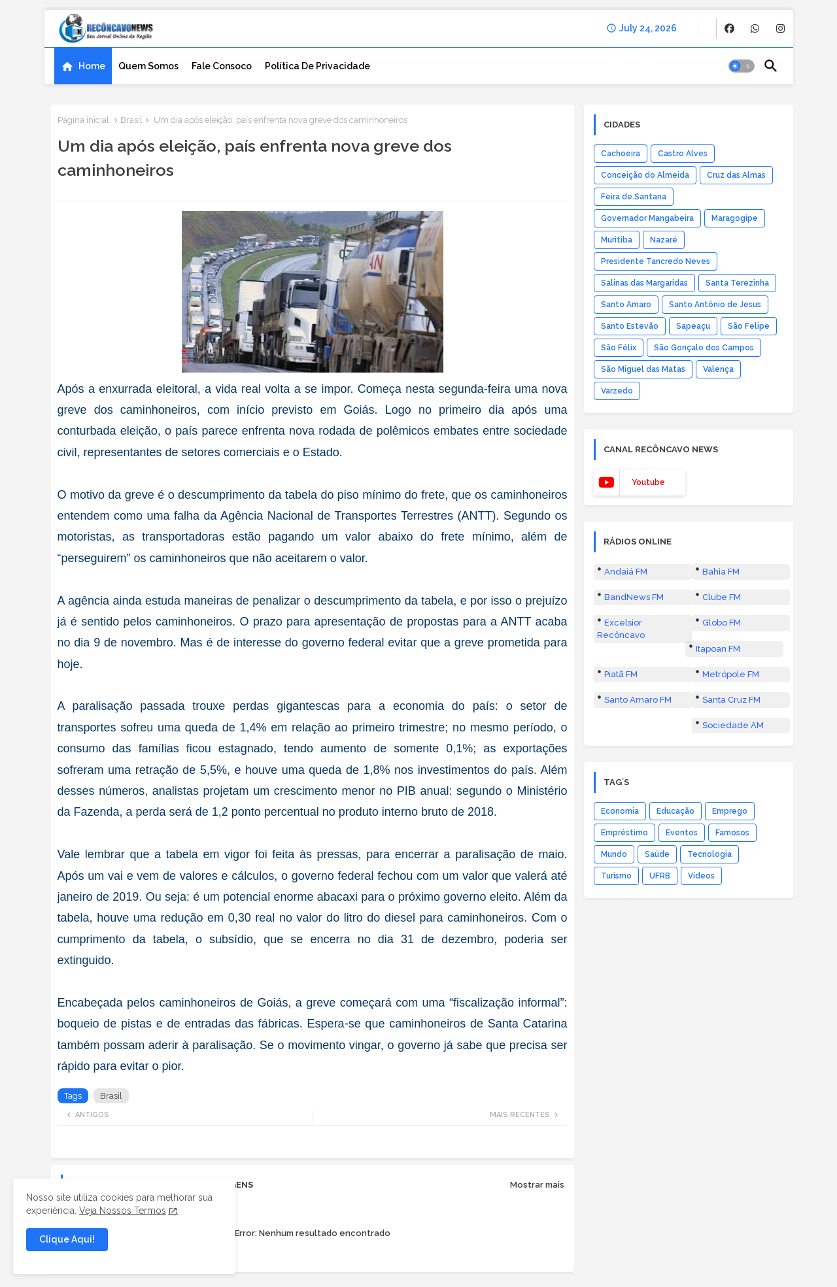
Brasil (131, 120)
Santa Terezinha (737, 283)
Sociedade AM (733, 725)
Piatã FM (621, 674)
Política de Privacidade (317, 66)
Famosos (732, 832)
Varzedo (617, 390)
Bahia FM (721, 572)
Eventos (682, 832)
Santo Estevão (629, 326)
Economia (620, 811)
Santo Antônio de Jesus (715, 304)
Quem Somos (148, 66)
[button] (741, 66)
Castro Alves (683, 153)
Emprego (729, 811)
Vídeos (701, 875)
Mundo (614, 854)
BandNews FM (634, 597)
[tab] (83, 66)
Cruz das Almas (736, 175)
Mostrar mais (537, 1185)
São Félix (618, 347)
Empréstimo (624, 832)
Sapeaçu (693, 326)
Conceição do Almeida (645, 175)
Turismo (616, 875)
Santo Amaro (626, 304)
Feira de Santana (633, 196)
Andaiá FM (625, 572)
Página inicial (83, 120)
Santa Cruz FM (731, 700)
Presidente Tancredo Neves (655, 261)
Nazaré (663, 239)
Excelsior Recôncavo (621, 628)
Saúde (657, 854)
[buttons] (729, 28)
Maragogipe (734, 218)
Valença (718, 369)
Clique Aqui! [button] (67, 1239)
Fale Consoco (222, 66)
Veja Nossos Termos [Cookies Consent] (122, 1210)
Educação (675, 811)
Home (91, 66)
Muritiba (616, 239)
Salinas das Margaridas (644, 283)
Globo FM (721, 622)
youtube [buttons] (648, 482)
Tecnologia (709, 854)
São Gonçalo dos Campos (704, 347)
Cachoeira (620, 153)
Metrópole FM (730, 674)
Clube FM (721, 597)
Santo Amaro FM (638, 700)
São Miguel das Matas (643, 369)
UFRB (659, 875)
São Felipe (749, 326)
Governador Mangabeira (647, 218)
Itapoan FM (718, 649)
